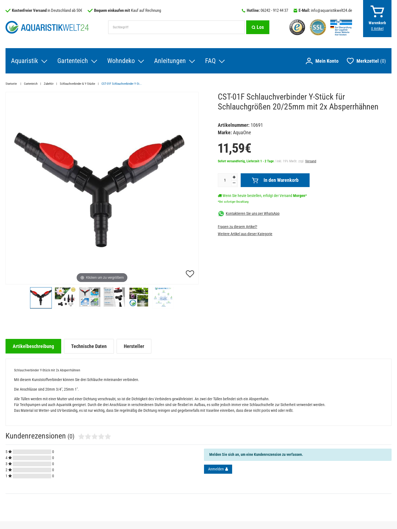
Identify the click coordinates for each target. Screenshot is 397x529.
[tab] (33, 346)
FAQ (210, 61)
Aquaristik (24, 61)
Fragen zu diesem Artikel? (237, 226)
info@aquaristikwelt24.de (331, 10)
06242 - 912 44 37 (274, 10)
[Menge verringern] (234, 183)
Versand (310, 161)
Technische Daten (89, 346)
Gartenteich (72, 61)
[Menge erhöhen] (234, 177)
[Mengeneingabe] (224, 180)
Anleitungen (170, 61)
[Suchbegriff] (176, 27)
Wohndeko (121, 61)
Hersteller (134, 346)
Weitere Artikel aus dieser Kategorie (245, 234)
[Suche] (257, 27)
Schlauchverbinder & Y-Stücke (77, 84)
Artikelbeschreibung (33, 346)
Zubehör (48, 84)
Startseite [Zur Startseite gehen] (12, 84)
